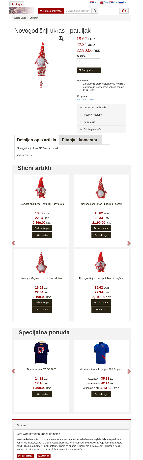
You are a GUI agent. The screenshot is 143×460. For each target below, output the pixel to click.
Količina (81, 56)
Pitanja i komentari (80, 140)
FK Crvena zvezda (86, 99)
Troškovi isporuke (90, 114)
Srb (94, 2)
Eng (104, 2)
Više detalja (42, 235)
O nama (21, 425)
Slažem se (43, 456)
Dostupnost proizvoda (92, 107)
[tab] (101, 107)
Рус (123, 2)
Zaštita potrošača (90, 129)
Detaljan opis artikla (36, 140)
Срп (113, 2)
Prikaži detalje (25, 456)
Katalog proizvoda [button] (51, 11)
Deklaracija (87, 122)
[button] (16, 3)
